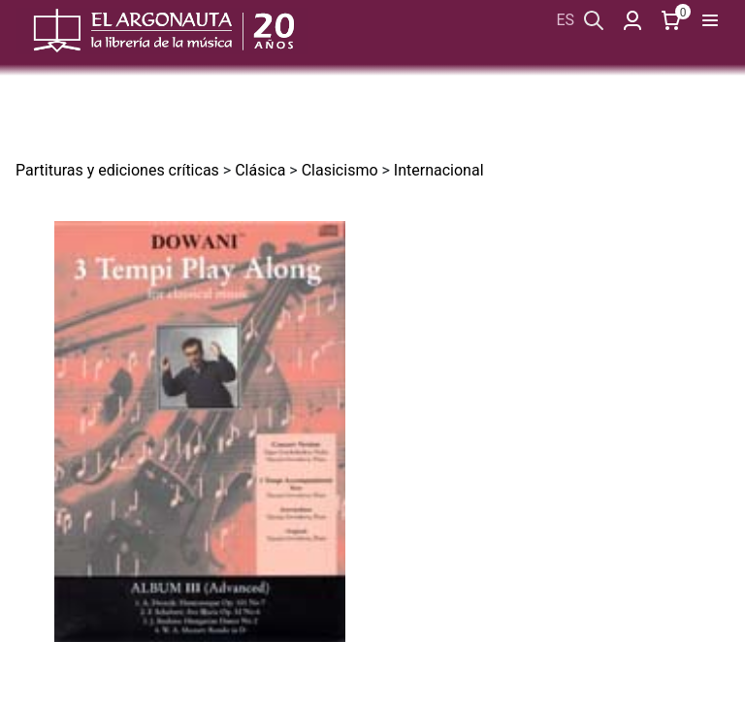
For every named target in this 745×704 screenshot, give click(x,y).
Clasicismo (340, 170)
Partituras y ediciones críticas (117, 170)
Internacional (439, 170)
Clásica (260, 170)
